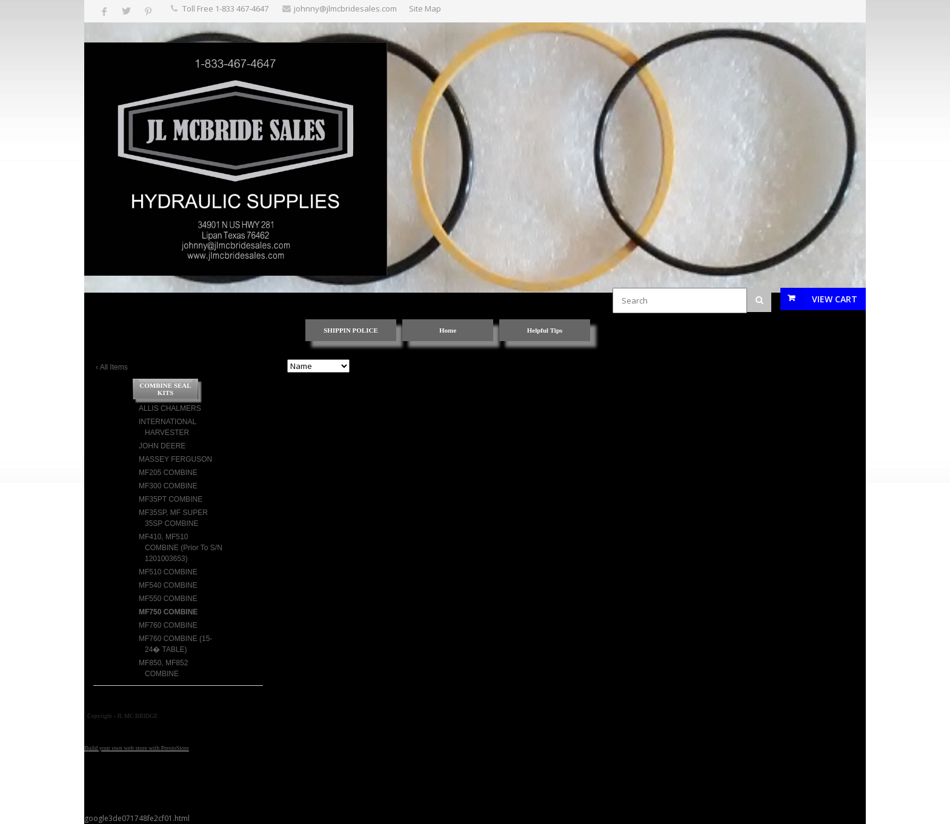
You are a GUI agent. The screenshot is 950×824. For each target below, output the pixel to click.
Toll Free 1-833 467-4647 (225, 8)
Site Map (425, 8)
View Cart (834, 299)
